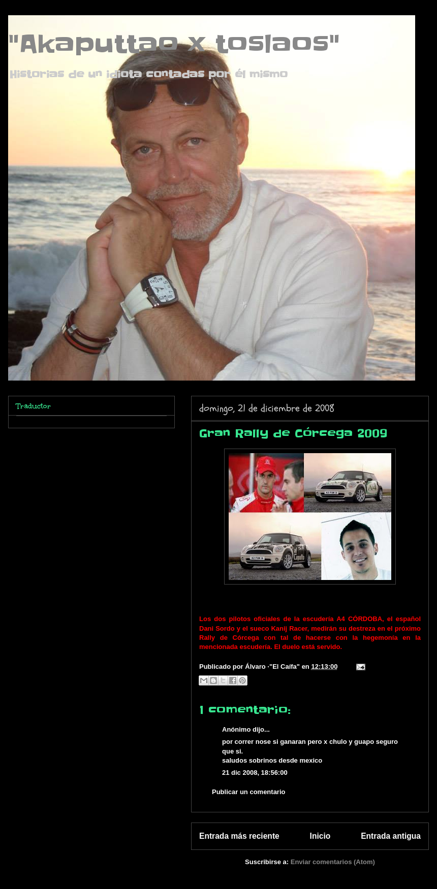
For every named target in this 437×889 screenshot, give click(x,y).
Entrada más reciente (239, 836)
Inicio (320, 836)
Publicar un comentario (248, 792)
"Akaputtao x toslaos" (173, 44)
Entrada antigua (391, 836)
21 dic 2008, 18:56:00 (255, 772)
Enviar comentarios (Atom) (333, 862)
